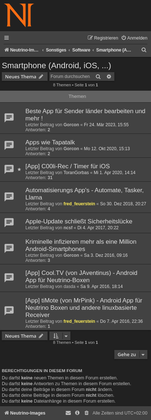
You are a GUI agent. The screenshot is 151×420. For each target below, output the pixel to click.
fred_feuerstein (79, 203)
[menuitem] (134, 38)
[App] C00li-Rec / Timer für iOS (67, 166)
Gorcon (71, 124)
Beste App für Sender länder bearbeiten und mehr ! (85, 115)
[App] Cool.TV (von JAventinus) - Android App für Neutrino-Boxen (81, 276)
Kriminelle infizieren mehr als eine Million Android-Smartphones (80, 245)
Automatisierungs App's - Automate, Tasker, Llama (84, 194)
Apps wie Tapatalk (50, 142)
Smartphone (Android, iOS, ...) (56, 65)
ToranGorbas (76, 172)
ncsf (68, 227)
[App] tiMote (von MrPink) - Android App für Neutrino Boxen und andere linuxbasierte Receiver (83, 307)
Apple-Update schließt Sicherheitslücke (78, 221)
